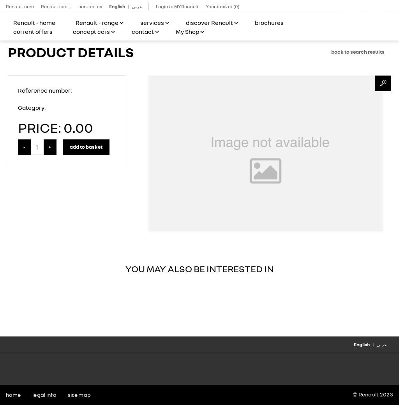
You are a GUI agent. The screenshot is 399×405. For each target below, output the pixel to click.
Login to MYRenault (177, 6)
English (117, 7)
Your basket (223, 6)
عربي (137, 7)
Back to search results (358, 52)
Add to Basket (86, 147)
